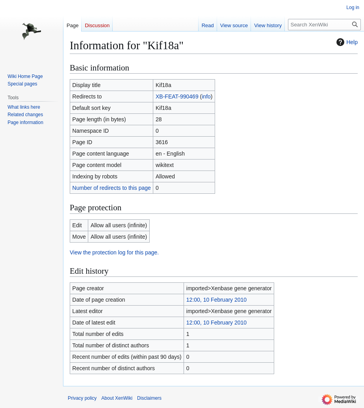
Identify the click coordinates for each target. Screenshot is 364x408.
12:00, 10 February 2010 (216, 300)
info (206, 96)
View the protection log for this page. (114, 252)
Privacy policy (82, 398)
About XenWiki (116, 398)
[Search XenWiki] (324, 24)
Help (346, 42)
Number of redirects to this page (111, 188)
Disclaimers (149, 398)
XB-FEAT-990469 (177, 96)
